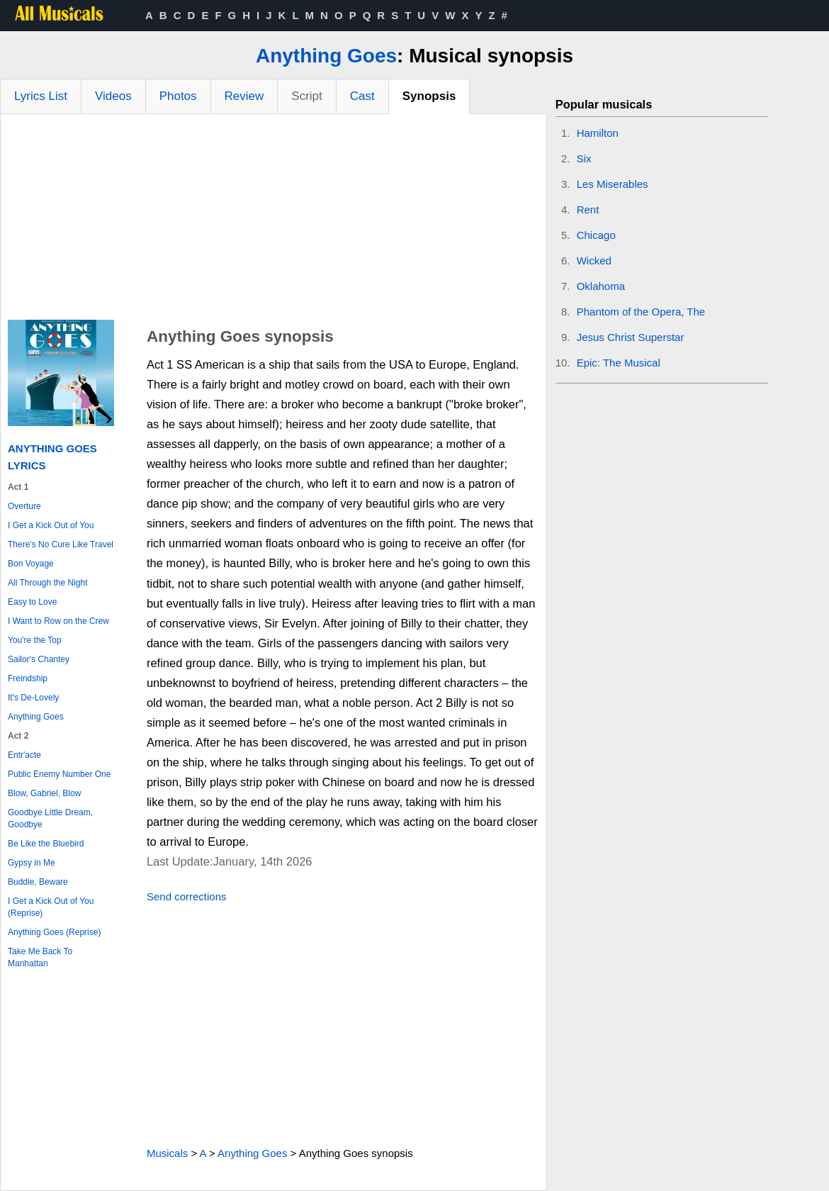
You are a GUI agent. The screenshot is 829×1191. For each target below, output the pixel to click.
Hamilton (598, 133)
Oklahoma (601, 286)
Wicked (594, 261)
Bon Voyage (31, 564)
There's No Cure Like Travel (60, 544)
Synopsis (429, 96)
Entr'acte (24, 755)
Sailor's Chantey (38, 659)
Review (244, 96)
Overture (24, 506)
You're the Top (35, 640)
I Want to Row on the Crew (58, 621)
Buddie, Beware (38, 882)
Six (584, 158)
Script (306, 96)
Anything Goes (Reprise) (54, 932)
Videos (113, 96)
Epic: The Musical (618, 363)
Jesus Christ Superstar (630, 337)
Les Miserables (612, 184)
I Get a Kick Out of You (51, 525)
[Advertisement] (273, 220)
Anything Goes (326, 56)
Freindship (27, 678)
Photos (178, 96)
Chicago (596, 235)
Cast (362, 96)
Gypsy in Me (31, 863)
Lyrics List (40, 96)
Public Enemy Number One (59, 774)
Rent (588, 209)
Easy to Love (32, 602)
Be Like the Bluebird (46, 844)
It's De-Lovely (33, 698)
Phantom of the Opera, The (641, 312)
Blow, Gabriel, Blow (44, 793)
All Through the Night (48, 583)
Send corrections (187, 896)
